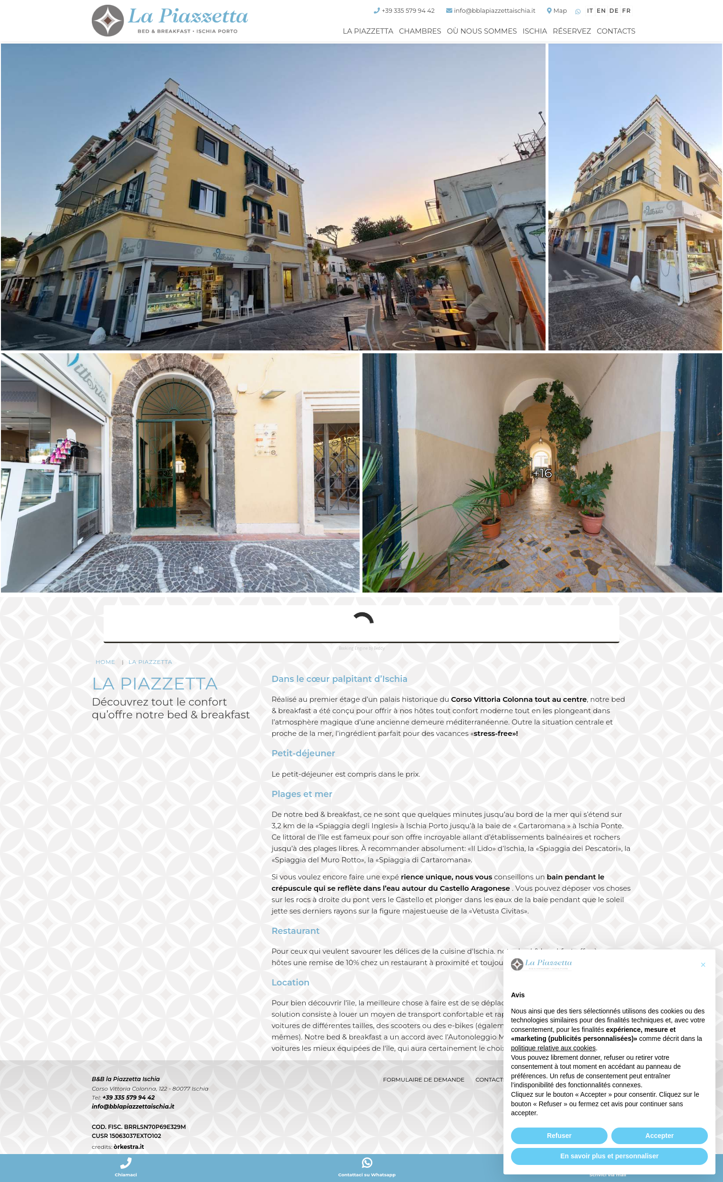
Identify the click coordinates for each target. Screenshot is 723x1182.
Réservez (572, 31)
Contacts (616, 31)
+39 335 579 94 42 (128, 1097)
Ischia (534, 31)
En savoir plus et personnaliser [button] (609, 1156)
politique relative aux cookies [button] (553, 1048)
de (613, 10)
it (590, 10)
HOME (105, 662)
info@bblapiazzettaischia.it (133, 1106)
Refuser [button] (559, 1135)
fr (626, 10)
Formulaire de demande (423, 1079)
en (601, 10)
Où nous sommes (482, 31)
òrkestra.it (129, 1147)
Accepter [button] (659, 1135)
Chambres (420, 31)
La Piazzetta (368, 31)
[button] (703, 964)
